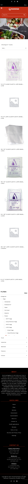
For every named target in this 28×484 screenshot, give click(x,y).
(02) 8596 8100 (14, 453)
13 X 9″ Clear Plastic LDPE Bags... (12, 84)
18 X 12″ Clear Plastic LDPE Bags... (12, 182)
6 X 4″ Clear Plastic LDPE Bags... (12, 279)
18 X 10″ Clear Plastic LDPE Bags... (12, 149)
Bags (12, 31)
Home (2, 31)
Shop (7, 31)
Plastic (17, 31)
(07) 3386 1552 (14, 468)
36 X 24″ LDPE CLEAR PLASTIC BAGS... (12, 247)
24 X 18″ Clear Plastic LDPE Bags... (12, 214)
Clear (25, 293)
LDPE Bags (24, 31)
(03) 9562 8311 (14, 461)
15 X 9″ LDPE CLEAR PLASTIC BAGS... (12, 116)
